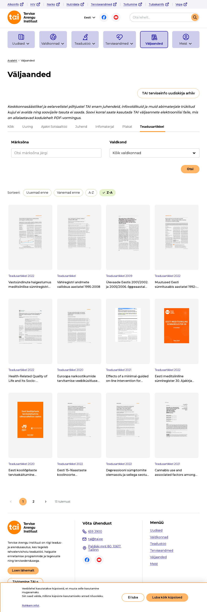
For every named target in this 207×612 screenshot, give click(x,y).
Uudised (156, 530)
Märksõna (20, 142)
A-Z (91, 192)
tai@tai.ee (95, 539)
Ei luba (133, 597)
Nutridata (73, 4)
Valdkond (118, 142)
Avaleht (12, 60)
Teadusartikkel (152, 126)
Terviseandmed (101, 4)
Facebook (103, 17)
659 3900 (95, 531)
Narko (51, 4)
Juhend (81, 126)
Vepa (179, 4)
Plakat (127, 126)
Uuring (27, 126)
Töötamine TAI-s (25, 582)
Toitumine (130, 4)
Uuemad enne (37, 192)
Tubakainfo (156, 4)
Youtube (116, 17)
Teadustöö (158, 544)
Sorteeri (14, 192)
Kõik (11, 126)
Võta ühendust (97, 523)
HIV (32, 4)
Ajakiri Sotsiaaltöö (54, 126)
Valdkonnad (159, 537)
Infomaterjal (105, 126)
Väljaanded (158, 557)
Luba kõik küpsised (167, 597)
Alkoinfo (13, 4)
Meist (154, 564)
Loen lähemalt (23, 570)
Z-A (109, 192)
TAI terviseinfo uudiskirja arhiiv (168, 93)
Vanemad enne (68, 192)
